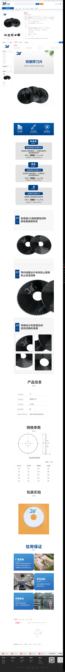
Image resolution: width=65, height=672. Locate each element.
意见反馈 (47, 667)
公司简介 (18, 667)
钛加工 (4, 57)
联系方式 (30, 661)
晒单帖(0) (25, 644)
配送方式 (12, 660)
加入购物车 (60, 42)
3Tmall (29, 23)
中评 (27, 619)
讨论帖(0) (30, 644)
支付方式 (12, 661)
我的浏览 (49, 0)
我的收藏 (53, 0)
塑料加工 (4, 53)
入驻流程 (40, 661)
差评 (31, 619)
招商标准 (40, 660)
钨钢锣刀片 (4, 82)
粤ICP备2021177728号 (34, 668)
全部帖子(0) (21, 644)
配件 (20, 8)
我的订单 (45, 0)
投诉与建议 (31, 660)
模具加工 (4, 60)
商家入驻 (23, 667)
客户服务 (56, 0)
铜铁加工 (4, 54)
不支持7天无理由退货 (31, 38)
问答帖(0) (34, 644)
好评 (23, 619)
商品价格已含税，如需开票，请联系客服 (42, 38)
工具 (23, 8)
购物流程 (3, 660)
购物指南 (3, 661)
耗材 (27, 8)
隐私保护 (21, 661)
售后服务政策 (22, 660)
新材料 (36, 8)
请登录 (5, 0)
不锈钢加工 (4, 56)
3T (28, 24)
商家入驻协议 (28, 667)
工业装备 (31, 8)
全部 (19, 619)
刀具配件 (4, 63)
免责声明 (37, 667)
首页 (16, 8)
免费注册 (8, 0)
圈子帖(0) (39, 644)
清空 (11, 71)
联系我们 (42, 667)
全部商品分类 (7, 8)
